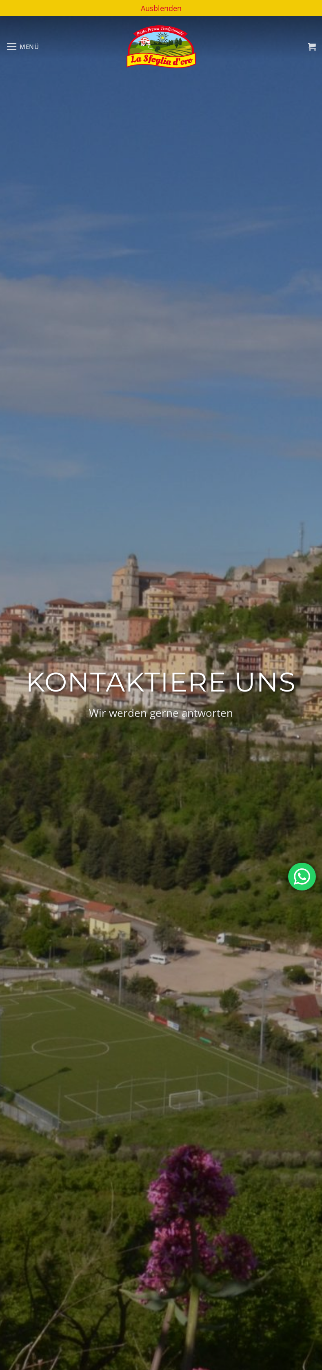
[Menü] (22, 47)
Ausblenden (161, 8)
